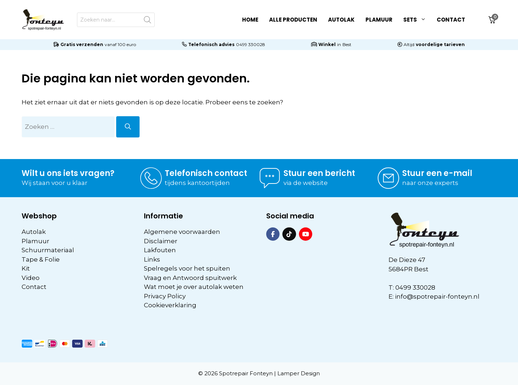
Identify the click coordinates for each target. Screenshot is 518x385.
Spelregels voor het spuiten (187, 268)
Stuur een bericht (319, 173)
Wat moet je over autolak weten (194, 286)
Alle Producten (293, 19)
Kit (26, 268)
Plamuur (378, 19)
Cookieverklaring (170, 305)
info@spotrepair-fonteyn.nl (437, 296)
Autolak (341, 19)
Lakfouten (160, 250)
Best (346, 44)
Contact (451, 19)
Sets (417, 20)
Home (250, 19)
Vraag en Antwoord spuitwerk (190, 277)
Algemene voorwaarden (182, 231)
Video (31, 277)
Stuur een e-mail (437, 173)
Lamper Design (298, 373)
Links (152, 259)
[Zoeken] (128, 127)
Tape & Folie (41, 259)
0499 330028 (250, 44)
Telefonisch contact (206, 173)
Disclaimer (160, 241)
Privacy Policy (165, 296)
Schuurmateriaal (48, 250)
